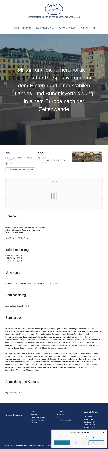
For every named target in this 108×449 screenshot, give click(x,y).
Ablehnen (79, 443)
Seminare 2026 (89, 422)
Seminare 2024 (89, 427)
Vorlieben (96, 443)
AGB (58, 417)
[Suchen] (94, 28)
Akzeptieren (62, 443)
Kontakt (85, 28)
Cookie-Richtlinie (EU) (64, 420)
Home (16, 28)
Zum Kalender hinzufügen (20, 169)
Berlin (44, 158)
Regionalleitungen (46, 28)
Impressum (60, 414)
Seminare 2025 (89, 425)
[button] (104, 433)
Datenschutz (61, 411)
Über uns (28, 28)
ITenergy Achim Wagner (45, 445)
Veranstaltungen (68, 28)
